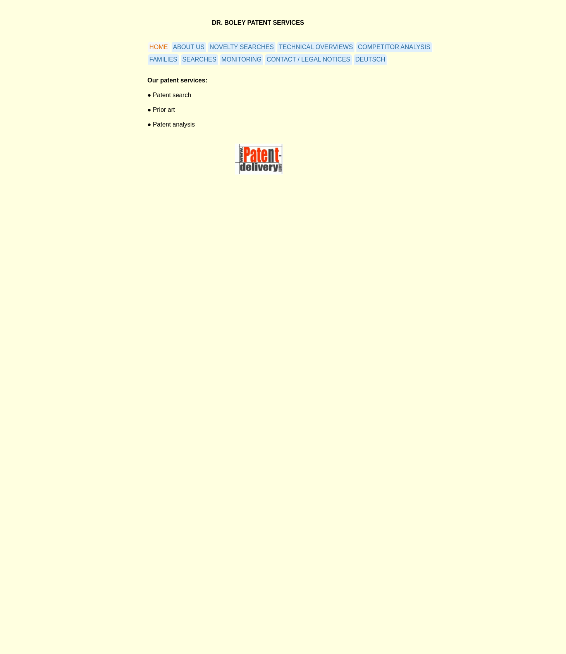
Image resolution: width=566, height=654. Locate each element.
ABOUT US (189, 47)
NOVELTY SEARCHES (242, 47)
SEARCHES (199, 59)
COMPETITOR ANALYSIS (394, 47)
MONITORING (242, 59)
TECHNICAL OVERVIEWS (316, 47)
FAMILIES (163, 59)
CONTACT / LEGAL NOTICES (308, 59)
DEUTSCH (370, 59)
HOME (159, 47)
